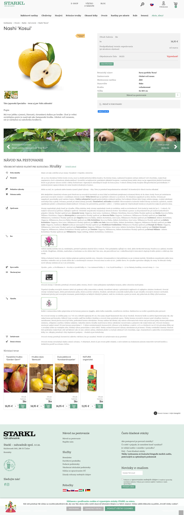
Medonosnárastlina (80, 36)
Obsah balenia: (23, 397)
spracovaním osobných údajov (145, 479)
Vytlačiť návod (70, 166)
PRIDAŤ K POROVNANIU (112, 104)
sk (152, 4)
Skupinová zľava (8, 370)
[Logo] (14, 4)
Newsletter (67, 457)
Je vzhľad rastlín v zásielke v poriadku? (138, 447)
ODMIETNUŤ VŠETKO (93, 508)
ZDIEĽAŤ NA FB (103, 111)
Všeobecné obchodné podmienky (76, 467)
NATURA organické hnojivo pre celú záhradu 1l (90, 358)
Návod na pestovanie (136, 95)
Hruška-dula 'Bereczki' (37, 358)
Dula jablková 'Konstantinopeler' (66, 358)
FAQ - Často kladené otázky (133, 450)
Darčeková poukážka (71, 460)
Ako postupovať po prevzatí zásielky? (137, 440)
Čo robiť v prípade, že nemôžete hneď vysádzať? (141, 444)
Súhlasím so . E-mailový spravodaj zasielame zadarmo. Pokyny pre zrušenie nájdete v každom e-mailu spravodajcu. (148, 481)
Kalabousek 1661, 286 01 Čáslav (17, 448)
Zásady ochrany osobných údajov (77, 474)
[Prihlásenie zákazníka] (163, 4)
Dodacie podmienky (71, 463)
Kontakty (7, 451)
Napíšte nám (68, 441)
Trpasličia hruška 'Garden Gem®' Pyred (14, 358)
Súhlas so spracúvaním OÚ (74, 470)
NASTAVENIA (74, 508)
